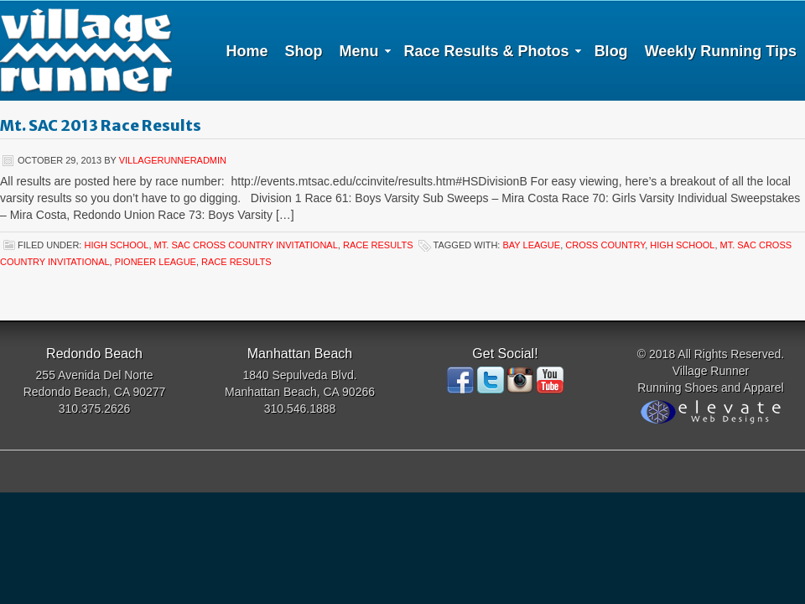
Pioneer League (155, 262)
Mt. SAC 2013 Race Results (100, 125)
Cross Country (605, 245)
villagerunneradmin (172, 160)
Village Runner (86, 50)
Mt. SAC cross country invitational (246, 245)
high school (116, 245)
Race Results (378, 245)
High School (682, 245)
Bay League (531, 245)
